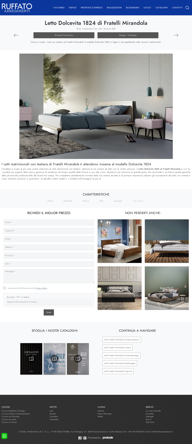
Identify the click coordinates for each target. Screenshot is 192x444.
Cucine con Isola (9, 419)
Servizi (72, 7)
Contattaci (150, 413)
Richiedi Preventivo (64, 35)
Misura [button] (86, 201)
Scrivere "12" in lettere (18, 297)
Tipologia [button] (118, 201)
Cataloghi (162, 7)
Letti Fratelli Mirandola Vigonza (118, 371)
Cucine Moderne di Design (13, 410)
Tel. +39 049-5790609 (134, 431)
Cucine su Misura (9, 422)
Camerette (54, 419)
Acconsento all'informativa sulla (27, 288)
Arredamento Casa (89, 28)
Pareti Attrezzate (105, 413)
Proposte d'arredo (92, 7)
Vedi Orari (150, 422)
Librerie (101, 410)
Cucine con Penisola (10, 416)
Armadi (53, 413)
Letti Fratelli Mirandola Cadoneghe (119, 363)
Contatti (177, 7)
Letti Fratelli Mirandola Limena (117, 347)
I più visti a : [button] (139, 201)
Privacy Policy (41, 288)
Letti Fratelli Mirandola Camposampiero (122, 339)
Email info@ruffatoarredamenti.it (159, 431)
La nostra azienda (153, 410)
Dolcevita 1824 (110, 28)
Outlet (147, 7)
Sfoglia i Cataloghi (128, 35)
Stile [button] (101, 201)
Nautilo (166, 288)
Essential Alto (119, 288)
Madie (100, 416)
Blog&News (132, 7)
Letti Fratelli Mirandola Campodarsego (121, 355)
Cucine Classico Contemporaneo (16, 413)
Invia (49, 312)
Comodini (54, 416)
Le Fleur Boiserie (167, 241)
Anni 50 (119, 241)
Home (78, 28)
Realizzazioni (114, 7)
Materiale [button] (68, 201)
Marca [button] (50, 201)
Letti (100, 28)
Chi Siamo (58, 7)
